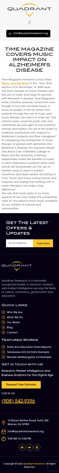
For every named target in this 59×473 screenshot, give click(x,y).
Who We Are (14, 312)
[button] (29, 22)
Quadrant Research (34, 464)
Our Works (13, 322)
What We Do (15, 317)
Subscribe (43, 243)
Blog (10, 327)
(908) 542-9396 (18, 401)
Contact (12, 332)
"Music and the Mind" (15, 83)
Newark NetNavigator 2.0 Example (29, 357)
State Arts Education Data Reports (29, 347)
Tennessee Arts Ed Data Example (28, 352)
